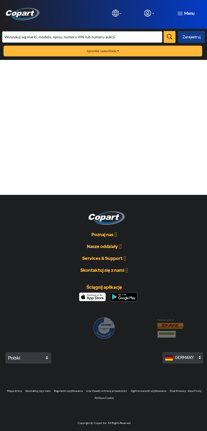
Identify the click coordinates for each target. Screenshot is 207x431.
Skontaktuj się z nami (38, 390)
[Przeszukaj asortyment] (82, 37)
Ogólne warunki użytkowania (148, 390)
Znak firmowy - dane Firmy (185, 390)
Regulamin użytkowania (68, 390)
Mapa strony (14, 390)
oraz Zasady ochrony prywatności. (106, 390)
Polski (14, 358)
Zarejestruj (191, 37)
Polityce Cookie (104, 397)
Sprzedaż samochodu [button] (103, 51)
